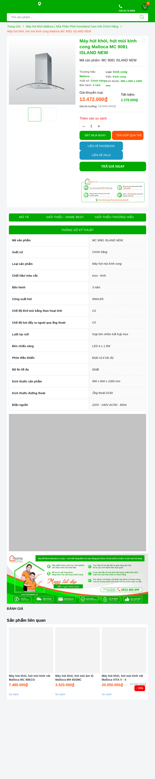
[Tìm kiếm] (142, 17)
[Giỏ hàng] (144, 6)
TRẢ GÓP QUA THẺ (129, 135)
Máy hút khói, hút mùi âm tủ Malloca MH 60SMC (74, 677)
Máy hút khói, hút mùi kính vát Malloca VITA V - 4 (122, 677)
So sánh (14, 694)
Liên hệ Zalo (101, 155)
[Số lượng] (91, 126)
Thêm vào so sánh (93, 118)
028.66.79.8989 (127, 10)
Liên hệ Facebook (101, 146)
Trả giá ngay (113, 166)
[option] (42, 71)
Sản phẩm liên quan (26, 620)
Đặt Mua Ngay (95, 135)
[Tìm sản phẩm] (71, 17)
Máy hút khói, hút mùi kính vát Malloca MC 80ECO (29, 677)
